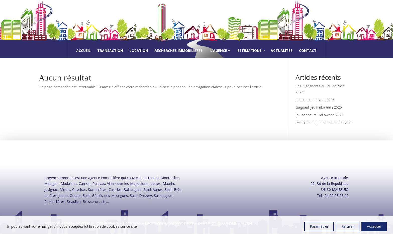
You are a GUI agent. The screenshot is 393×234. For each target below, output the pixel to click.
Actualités (281, 51)
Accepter (374, 226)
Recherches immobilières (179, 51)
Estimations (249, 50)
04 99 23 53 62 (337, 195)
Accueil (83, 51)
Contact (308, 51)
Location (139, 51)
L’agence (218, 50)
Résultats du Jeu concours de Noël (323, 122)
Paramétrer (319, 226)
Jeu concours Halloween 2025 (320, 115)
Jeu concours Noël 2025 (315, 99)
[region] (196, 225)
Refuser (347, 226)
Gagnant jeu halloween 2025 (319, 107)
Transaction (110, 51)
